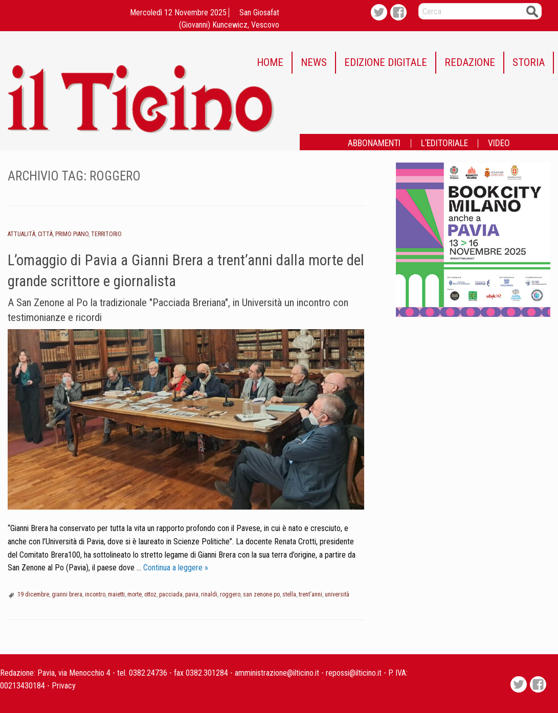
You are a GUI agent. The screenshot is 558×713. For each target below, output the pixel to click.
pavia (191, 594)
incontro (95, 594)
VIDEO (499, 143)
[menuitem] (271, 63)
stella (289, 594)
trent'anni (310, 594)
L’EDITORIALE (444, 143)
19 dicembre (33, 594)
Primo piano (71, 234)
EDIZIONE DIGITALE (385, 62)
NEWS (314, 62)
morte (134, 594)
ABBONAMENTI (374, 143)
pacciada (171, 594)
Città (45, 234)
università (337, 594)
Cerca (532, 11)
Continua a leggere (175, 567)
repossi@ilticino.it (354, 673)
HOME (270, 62)
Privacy (64, 686)
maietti (116, 594)
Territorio (106, 234)
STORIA (528, 62)
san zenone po (261, 594)
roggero (230, 594)
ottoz (150, 594)
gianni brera (67, 594)
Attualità (21, 234)
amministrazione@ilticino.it (277, 673)
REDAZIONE (469, 62)
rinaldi (209, 594)
